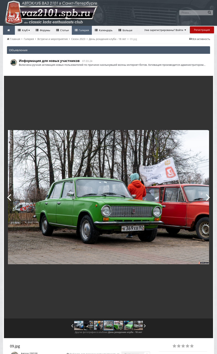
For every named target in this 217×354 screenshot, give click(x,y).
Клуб (25, 30)
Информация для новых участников (49, 61)
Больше (127, 30)
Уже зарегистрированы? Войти (165, 30)
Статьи (64, 30)
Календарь (105, 30)
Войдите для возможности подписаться (94, 345)
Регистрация (202, 30)
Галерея (83, 30)
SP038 (33, 344)
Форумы (44, 30)
